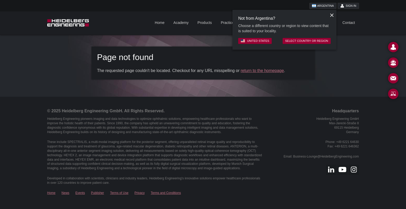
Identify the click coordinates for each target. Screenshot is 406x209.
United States (255, 41)
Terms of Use (119, 193)
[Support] (393, 63)
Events (80, 193)
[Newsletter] (393, 79)
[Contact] (393, 48)
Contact (348, 23)
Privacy (140, 193)
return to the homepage (262, 70)
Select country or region (306, 40)
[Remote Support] (393, 95)
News (65, 193)
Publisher (97, 193)
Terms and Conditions (166, 193)
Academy (181, 23)
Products (204, 23)
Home (159, 23)
